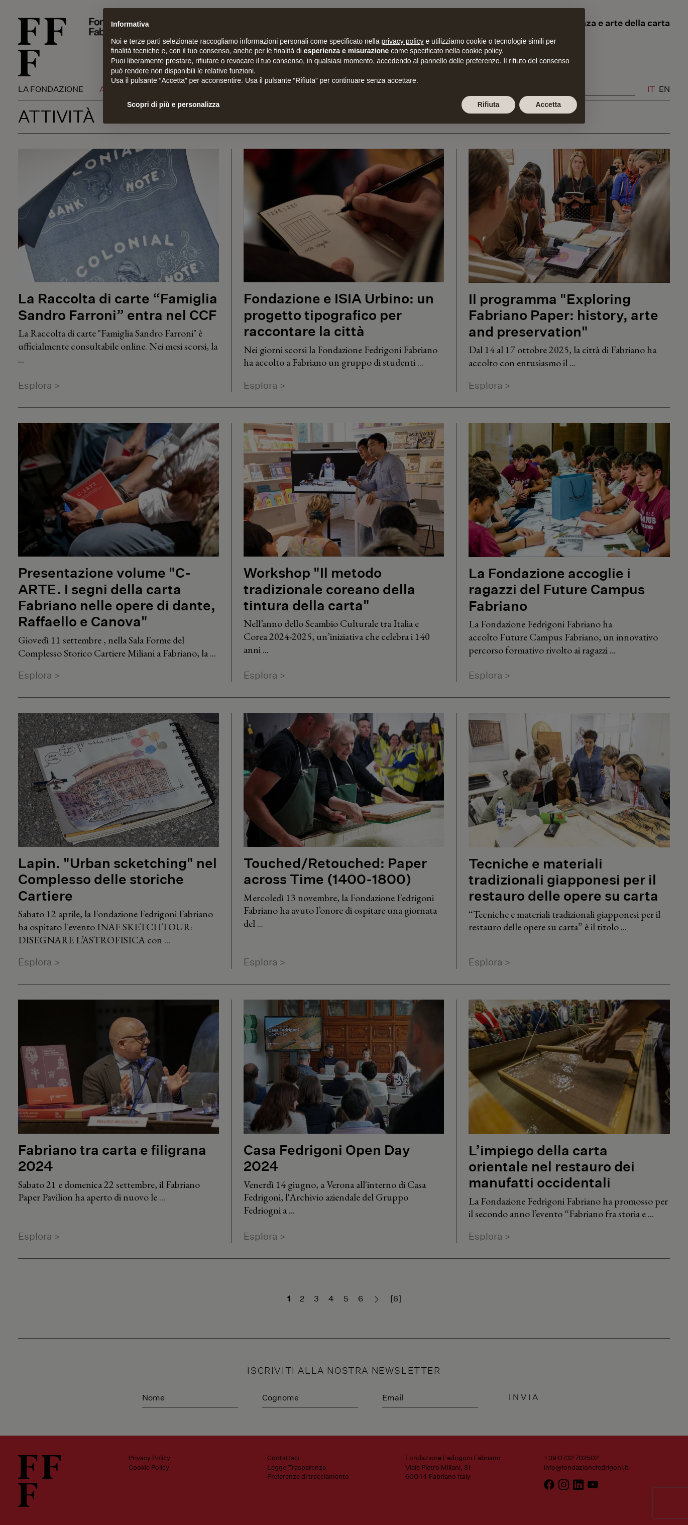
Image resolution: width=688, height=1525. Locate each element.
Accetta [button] (548, 104)
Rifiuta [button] (489, 104)
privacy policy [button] (403, 41)
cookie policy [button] (482, 51)
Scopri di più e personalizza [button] (173, 104)
